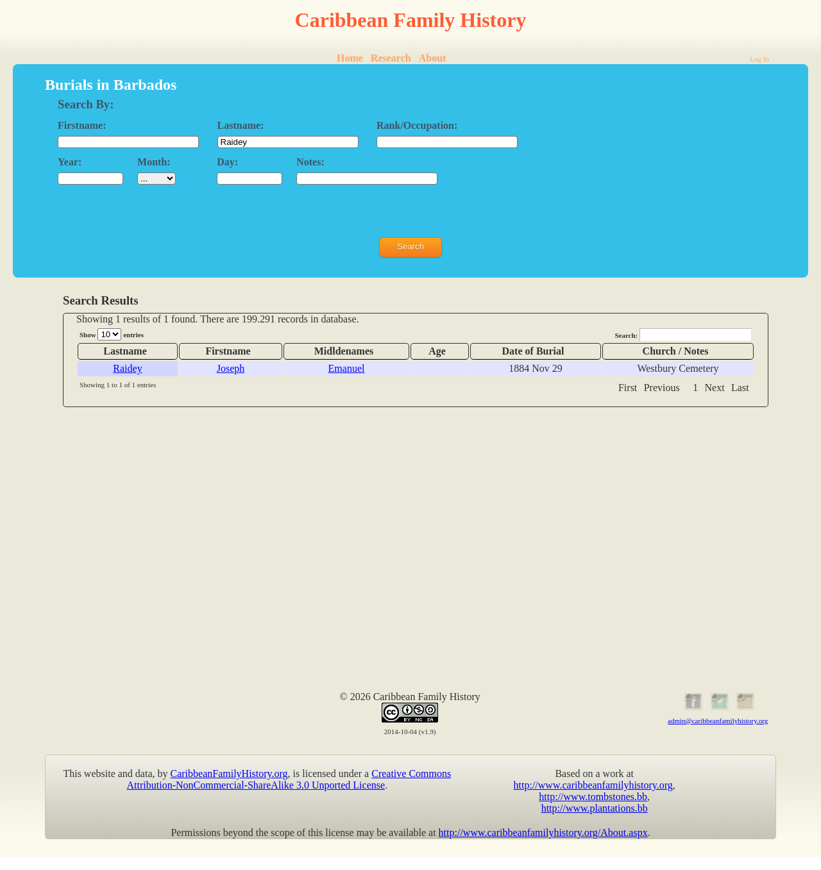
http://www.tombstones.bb (593, 796)
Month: (154, 161)
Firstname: (82, 125)
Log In (759, 59)
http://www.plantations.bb (594, 808)
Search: (683, 335)
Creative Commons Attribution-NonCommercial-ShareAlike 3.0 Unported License (289, 779)
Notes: (310, 161)
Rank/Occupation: (417, 125)
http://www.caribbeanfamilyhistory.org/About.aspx (543, 832)
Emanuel (346, 368)
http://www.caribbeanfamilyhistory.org (593, 785)
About (432, 58)
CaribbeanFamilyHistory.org (229, 773)
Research (391, 58)
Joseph (231, 368)
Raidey (127, 368)
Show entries (112, 334)
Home (350, 58)
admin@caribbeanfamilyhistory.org (718, 720)
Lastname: (240, 125)
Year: (69, 161)
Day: (227, 161)
